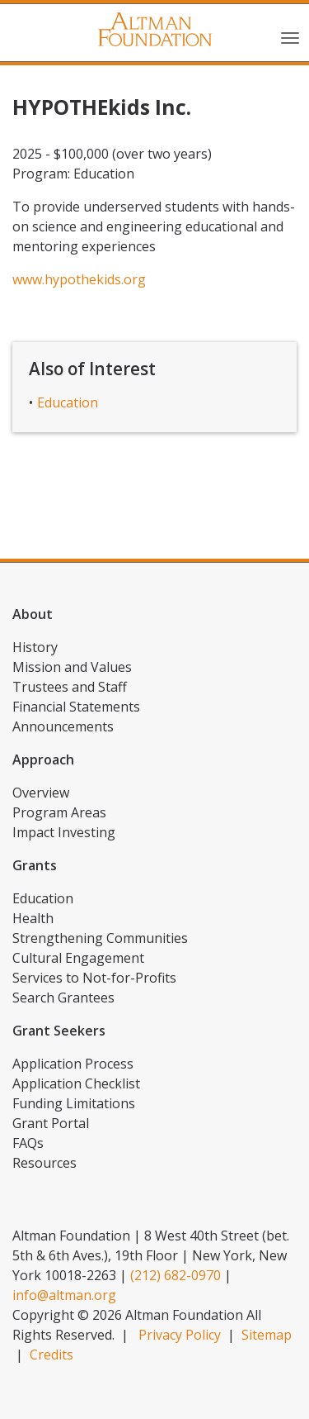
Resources (44, 1163)
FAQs (28, 1143)
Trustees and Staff (69, 687)
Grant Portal (50, 1123)
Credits (51, 1354)
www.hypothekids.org (79, 279)
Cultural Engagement (78, 958)
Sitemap (266, 1335)
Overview (40, 792)
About (32, 614)
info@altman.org (64, 1295)
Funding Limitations (73, 1103)
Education (67, 402)
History (35, 647)
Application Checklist (76, 1083)
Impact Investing (63, 832)
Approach (43, 759)
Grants (34, 865)
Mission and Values (72, 667)
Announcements (63, 726)
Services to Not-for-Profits (94, 978)
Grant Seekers (58, 1030)
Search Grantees (63, 997)
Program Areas (59, 812)
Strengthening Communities (100, 938)
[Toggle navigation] (290, 36)
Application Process (72, 1064)
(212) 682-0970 (175, 1275)
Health (33, 918)
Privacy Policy (179, 1335)
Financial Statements (76, 707)
